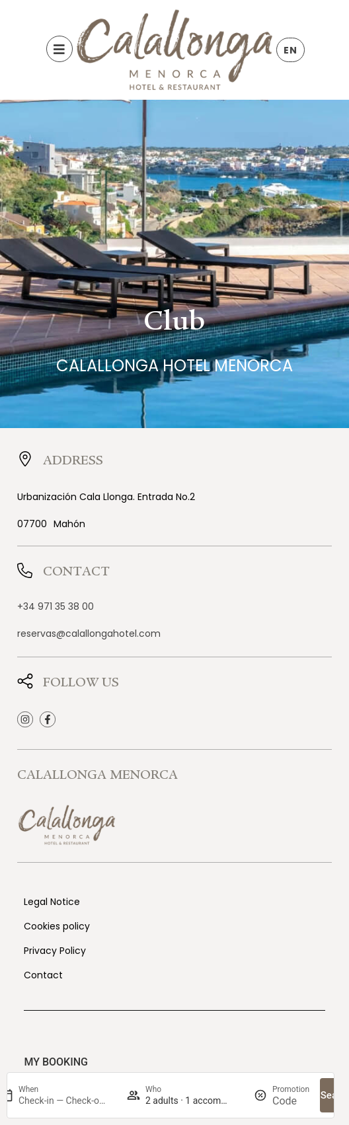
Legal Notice (52, 901)
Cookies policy (57, 926)
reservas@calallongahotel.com (89, 633)
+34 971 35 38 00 (55, 606)
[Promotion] (290, 1101)
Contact (43, 975)
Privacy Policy (55, 950)
